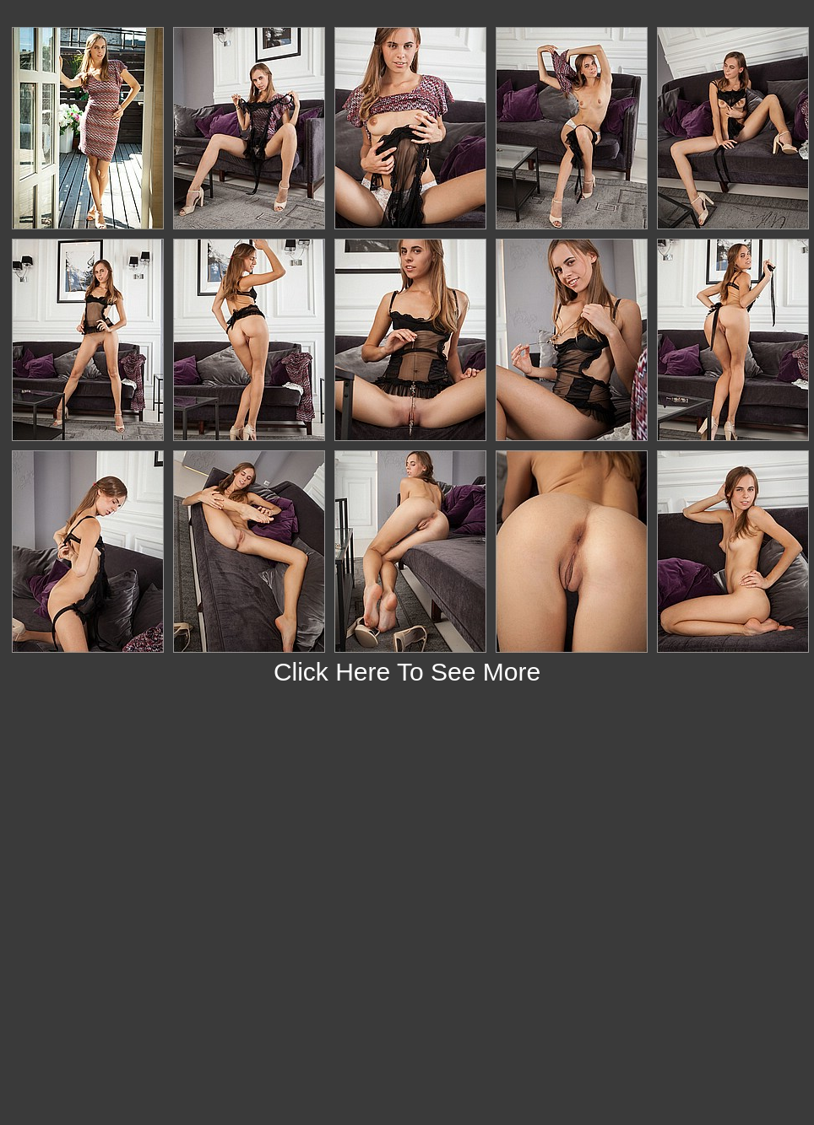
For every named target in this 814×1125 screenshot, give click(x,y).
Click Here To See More (407, 672)
